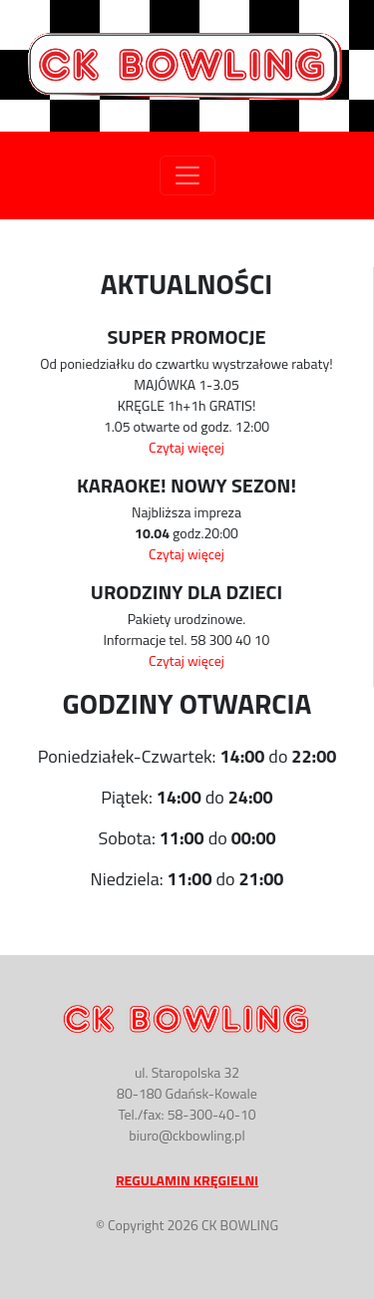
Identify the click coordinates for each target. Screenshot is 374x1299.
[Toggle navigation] (187, 175)
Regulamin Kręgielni (187, 1179)
